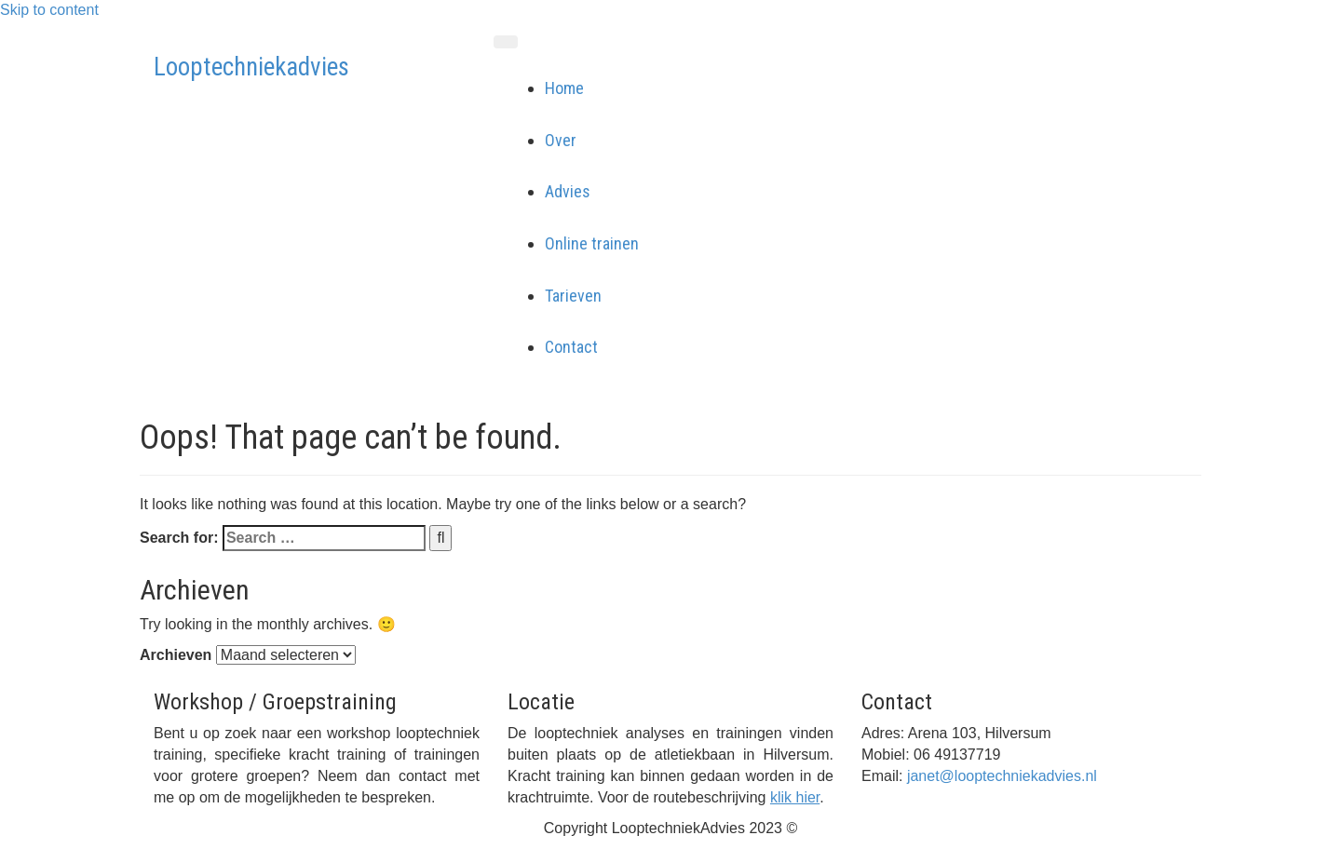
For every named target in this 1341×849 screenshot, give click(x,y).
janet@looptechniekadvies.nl (1002, 776)
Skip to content (49, 10)
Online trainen (592, 243)
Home (564, 88)
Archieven (175, 655)
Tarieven (573, 295)
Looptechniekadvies (251, 67)
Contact (571, 347)
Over (560, 140)
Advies (567, 191)
